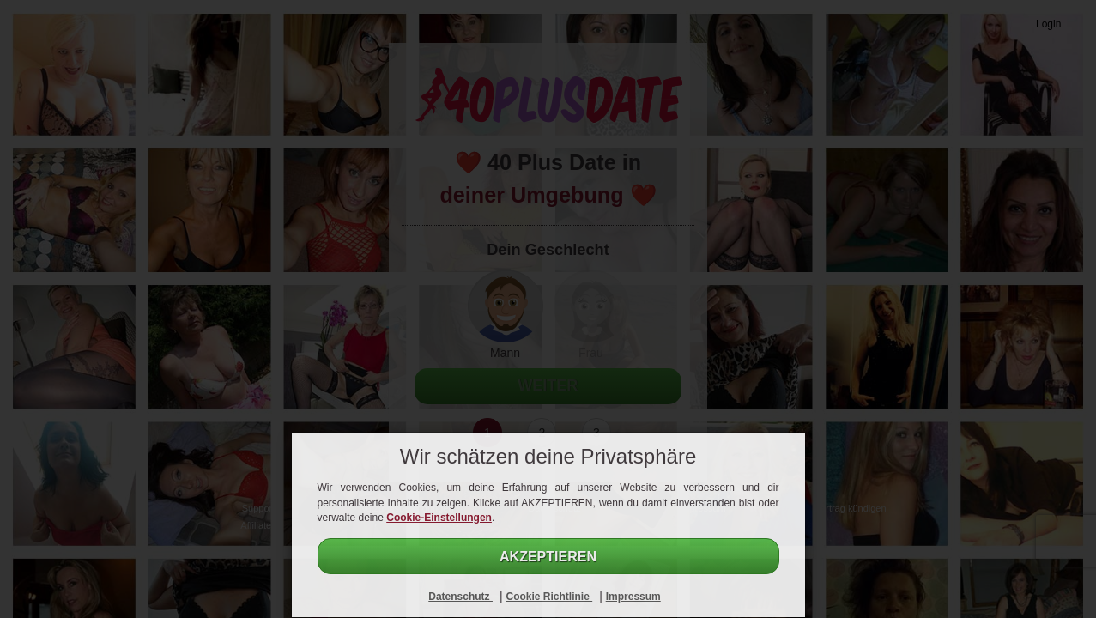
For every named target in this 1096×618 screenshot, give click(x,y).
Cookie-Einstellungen (439, 518)
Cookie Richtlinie (549, 597)
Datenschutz (460, 597)
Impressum (633, 597)
